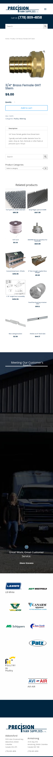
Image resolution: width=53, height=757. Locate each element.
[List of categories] (24, 168)
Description (13, 128)
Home (7, 39)
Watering (22, 119)
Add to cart (26, 107)
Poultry (12, 39)
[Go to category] (46, 168)
